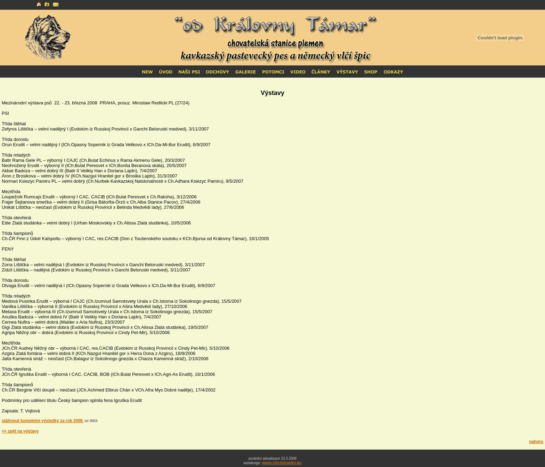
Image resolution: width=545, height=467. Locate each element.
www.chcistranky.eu (282, 462)
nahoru (536, 441)
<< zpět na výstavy (20, 431)
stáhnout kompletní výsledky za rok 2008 (43, 420)
